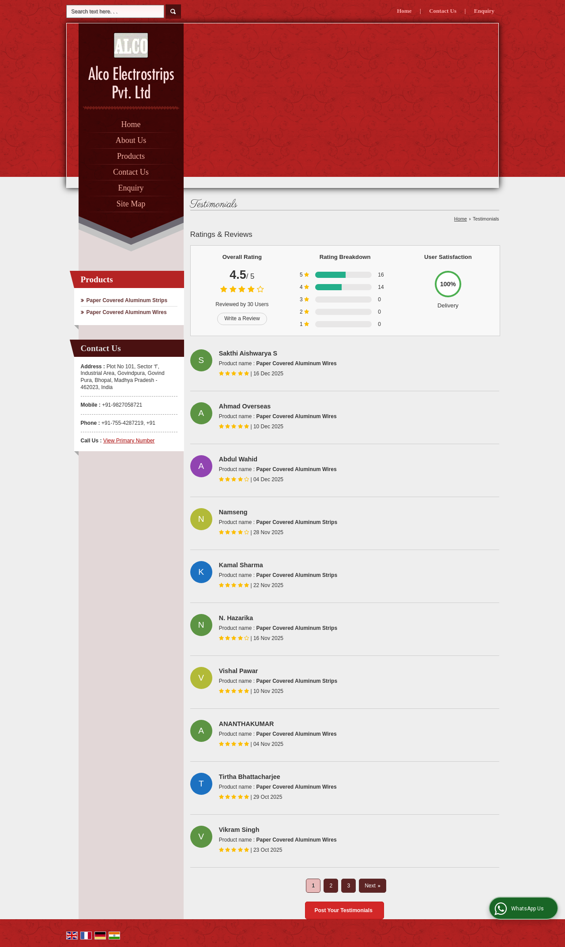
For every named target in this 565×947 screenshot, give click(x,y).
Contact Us (442, 10)
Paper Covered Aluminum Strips (127, 300)
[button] (128, 441)
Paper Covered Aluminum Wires (127, 312)
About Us (131, 140)
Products (131, 156)
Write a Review (242, 318)
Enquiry (484, 10)
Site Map (131, 203)
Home (404, 10)
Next (372, 886)
